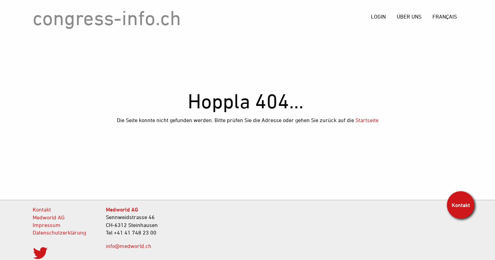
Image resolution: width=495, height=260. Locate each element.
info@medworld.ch (128, 246)
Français (444, 16)
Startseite (366, 120)
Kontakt (42, 209)
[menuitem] (444, 17)
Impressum (46, 225)
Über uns (409, 16)
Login (378, 16)
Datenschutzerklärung (59, 232)
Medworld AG (49, 217)
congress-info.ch (107, 17)
